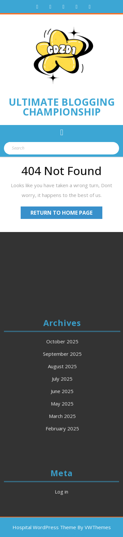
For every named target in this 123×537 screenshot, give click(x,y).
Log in (61, 530)
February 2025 (62, 467)
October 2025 (62, 380)
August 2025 (62, 405)
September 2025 (62, 392)
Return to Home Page (66, 213)
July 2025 (62, 417)
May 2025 (62, 442)
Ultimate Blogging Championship (62, 106)
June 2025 (62, 429)
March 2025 (62, 454)
